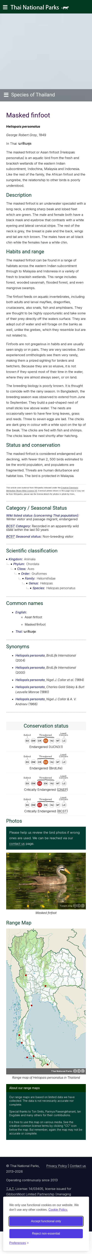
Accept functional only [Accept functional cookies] (46, 1221)
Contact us (78, 1166)
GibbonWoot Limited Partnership (30, 1194)
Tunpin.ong (66, 905)
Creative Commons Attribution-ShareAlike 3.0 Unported (78, 905)
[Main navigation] (5, 7)
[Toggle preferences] (19, 1243)
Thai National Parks (41, 8)
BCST (10, 526)
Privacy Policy (56, 1166)
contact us (17, 844)
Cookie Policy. (58, 1209)
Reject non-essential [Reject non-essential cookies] (46, 1233)
